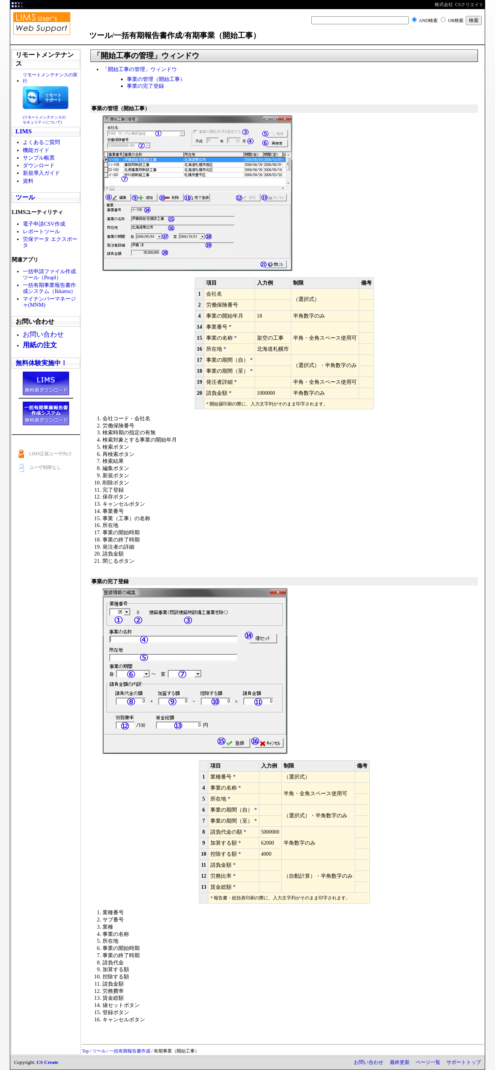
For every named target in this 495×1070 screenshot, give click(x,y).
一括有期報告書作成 (129, 1051)
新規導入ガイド (41, 173)
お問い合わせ (368, 1062)
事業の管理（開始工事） (156, 79)
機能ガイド (36, 150)
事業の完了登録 (145, 86)
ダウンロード (39, 165)
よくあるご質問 (41, 142)
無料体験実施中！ (41, 363)
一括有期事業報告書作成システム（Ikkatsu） (49, 288)
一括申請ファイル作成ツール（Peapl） (49, 274)
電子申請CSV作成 (44, 224)
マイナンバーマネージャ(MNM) (49, 302)
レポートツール (41, 231)
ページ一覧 (428, 1062)
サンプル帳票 (39, 158)
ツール (25, 197)
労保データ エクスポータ (50, 242)
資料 (28, 181)
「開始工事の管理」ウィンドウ (139, 69)
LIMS (24, 131)
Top (85, 1051)
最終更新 (400, 1062)
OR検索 (455, 20)
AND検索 (428, 20)
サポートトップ (463, 1062)
